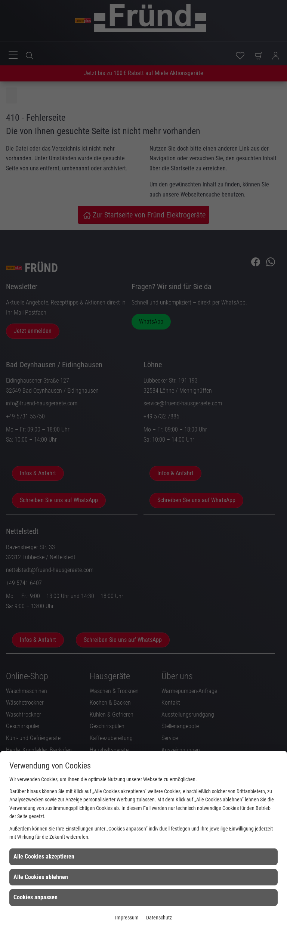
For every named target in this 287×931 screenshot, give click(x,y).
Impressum (127, 918)
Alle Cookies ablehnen (40, 877)
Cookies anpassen (35, 897)
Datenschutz (159, 918)
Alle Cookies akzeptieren (43, 856)
